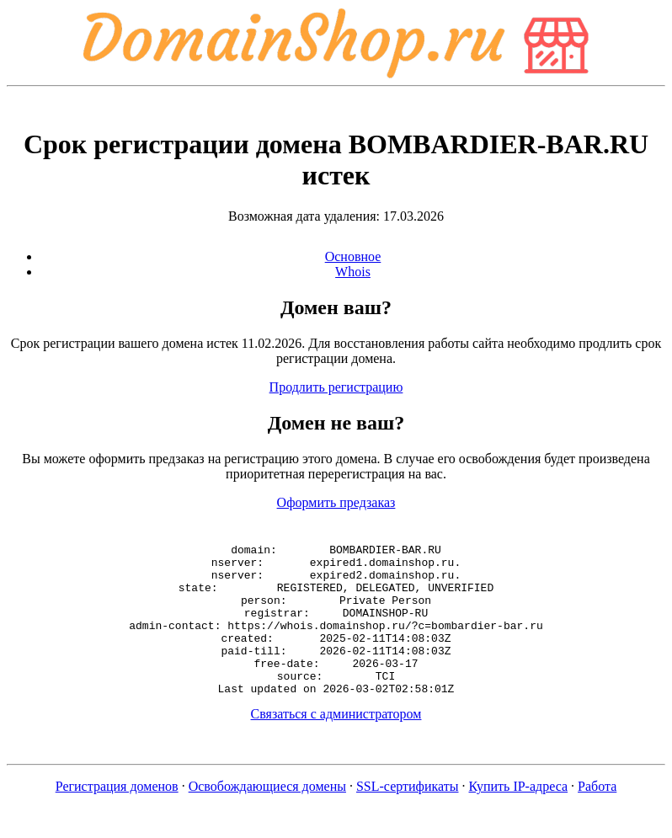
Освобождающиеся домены (267, 816)
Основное (353, 256)
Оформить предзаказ (336, 502)
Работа (597, 816)
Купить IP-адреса (518, 816)
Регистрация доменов (117, 816)
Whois (353, 271)
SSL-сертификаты (407, 816)
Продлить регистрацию (336, 387)
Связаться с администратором (336, 744)
